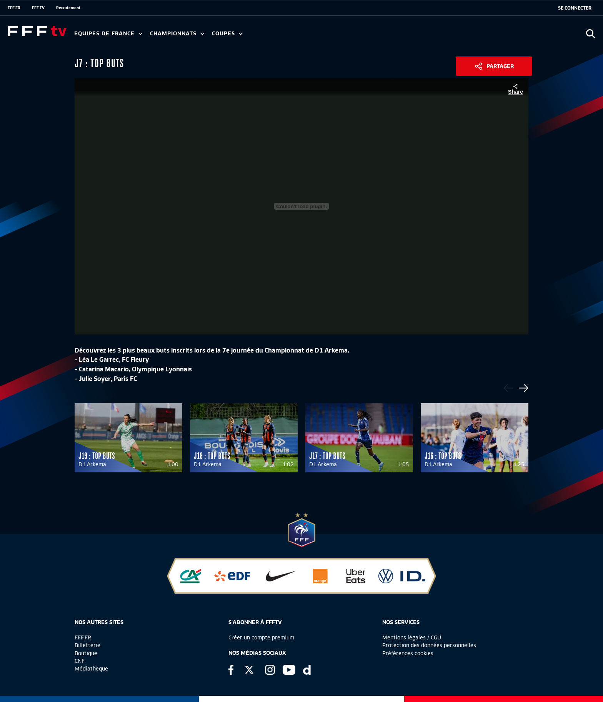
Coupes (227, 33)
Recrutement (68, 7)
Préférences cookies (407, 653)
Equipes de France (108, 33)
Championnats (177, 33)
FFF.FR (14, 7)
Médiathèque (91, 669)
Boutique (86, 653)
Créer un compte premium (261, 637)
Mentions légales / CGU (411, 637)
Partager (500, 66)
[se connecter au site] (574, 8)
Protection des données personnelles (429, 645)
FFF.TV (38, 7)
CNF (80, 661)
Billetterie (87, 645)
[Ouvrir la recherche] (590, 33)
